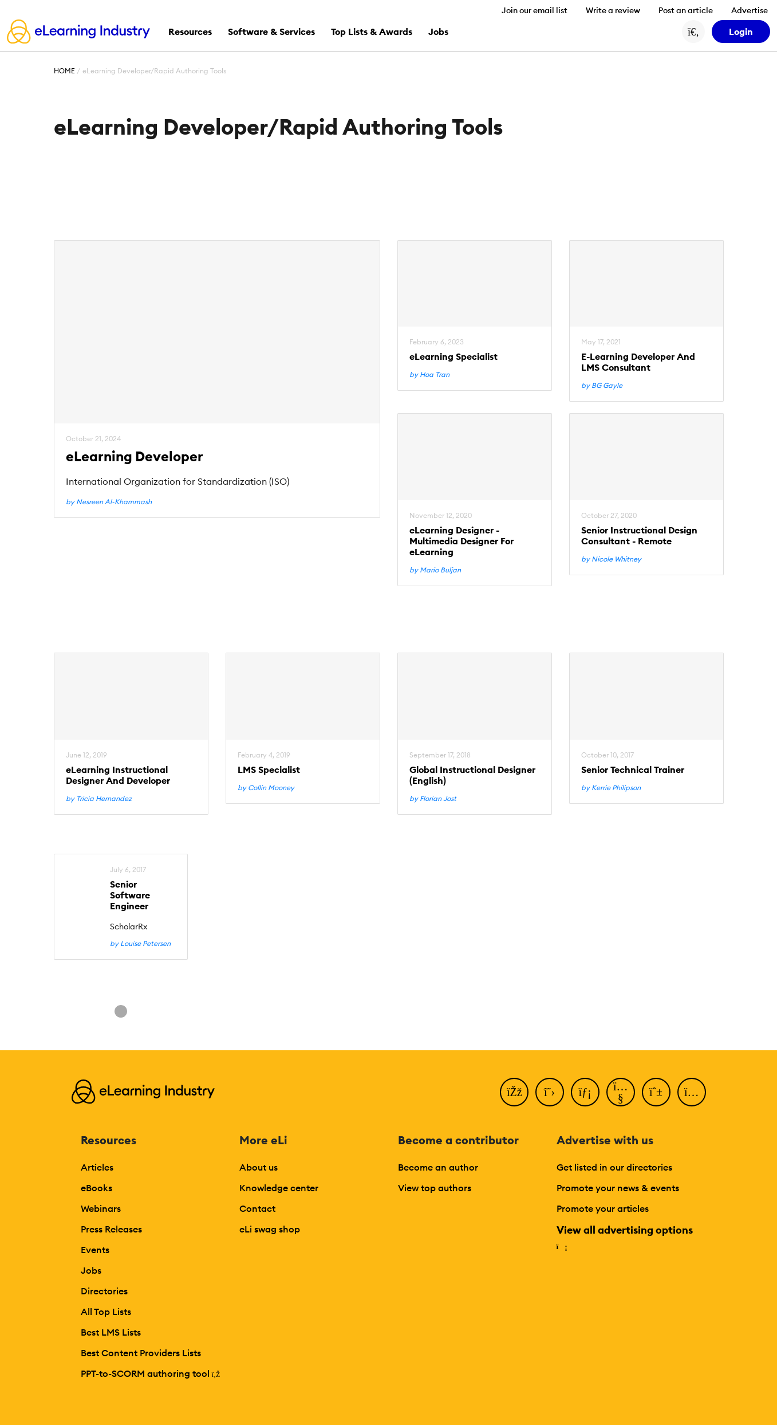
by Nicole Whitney (611, 559)
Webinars (101, 1208)
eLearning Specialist (453, 356)
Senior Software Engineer (130, 895)
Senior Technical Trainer (632, 769)
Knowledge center (278, 1188)
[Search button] (693, 31)
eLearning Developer (134, 456)
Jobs (91, 1270)
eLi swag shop (269, 1229)
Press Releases (111, 1229)
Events (95, 1249)
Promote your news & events (618, 1188)
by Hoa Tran (429, 375)
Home (64, 70)
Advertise (749, 10)
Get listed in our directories (614, 1167)
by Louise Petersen (140, 944)
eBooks (96, 1188)
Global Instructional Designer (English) (472, 775)
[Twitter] (549, 1092)
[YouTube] (620, 1092)
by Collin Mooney (266, 788)
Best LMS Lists (111, 1332)
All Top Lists (106, 1311)
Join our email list (534, 10)
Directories (104, 1291)
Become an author (438, 1167)
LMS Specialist (269, 769)
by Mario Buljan (435, 570)
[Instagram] (691, 1092)
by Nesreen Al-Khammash (109, 502)
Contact (257, 1208)
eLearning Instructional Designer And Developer (118, 775)
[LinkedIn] (585, 1092)
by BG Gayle (601, 386)
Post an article (685, 10)
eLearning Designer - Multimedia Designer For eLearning (461, 541)
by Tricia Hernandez (99, 799)
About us (258, 1167)
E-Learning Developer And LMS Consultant (638, 362)
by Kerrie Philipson (611, 788)
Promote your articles (603, 1208)
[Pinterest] (656, 1092)
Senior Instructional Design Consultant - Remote (639, 536)
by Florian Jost (432, 799)
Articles (97, 1167)
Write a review (613, 10)
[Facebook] (514, 1092)
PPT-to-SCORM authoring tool (150, 1373)
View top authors (434, 1188)
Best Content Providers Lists (141, 1353)
